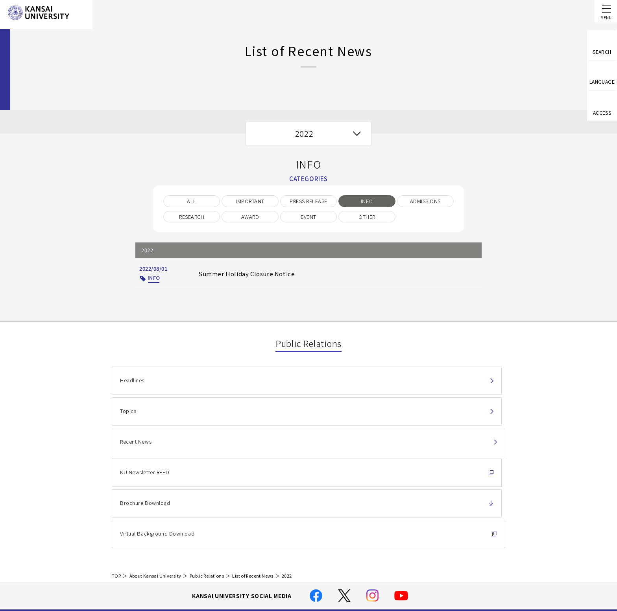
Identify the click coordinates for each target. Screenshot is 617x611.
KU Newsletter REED (144, 418)
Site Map (259, 566)
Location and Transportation (284, 555)
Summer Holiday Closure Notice (238, 273)
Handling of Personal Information (291, 533)
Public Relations (207, 464)
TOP (116, 464)
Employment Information (280, 578)
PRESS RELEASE (308, 201)
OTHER (366, 216)
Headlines (132, 382)
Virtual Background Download (421, 418)
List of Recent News (252, 464)
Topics (260, 382)
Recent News (399, 382)
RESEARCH (191, 216)
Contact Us (466, 531)
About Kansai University (155, 464)
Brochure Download (277, 418)
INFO (367, 201)
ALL (191, 201)
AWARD (250, 216)
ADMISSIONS (425, 201)
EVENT (308, 216)
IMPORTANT (250, 201)
